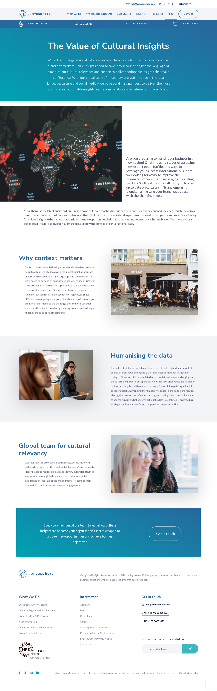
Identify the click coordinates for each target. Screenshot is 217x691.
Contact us (85, 644)
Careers (84, 621)
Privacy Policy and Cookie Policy (97, 633)
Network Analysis (28, 621)
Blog (82, 610)
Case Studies (87, 616)
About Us (85, 604)
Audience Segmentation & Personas (37, 610)
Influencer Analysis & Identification (37, 627)
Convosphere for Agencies (94, 627)
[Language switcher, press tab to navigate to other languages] (184, 4)
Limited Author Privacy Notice (96, 638)
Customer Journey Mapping (33, 604)
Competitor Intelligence (31, 633)
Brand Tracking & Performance (35, 616)
